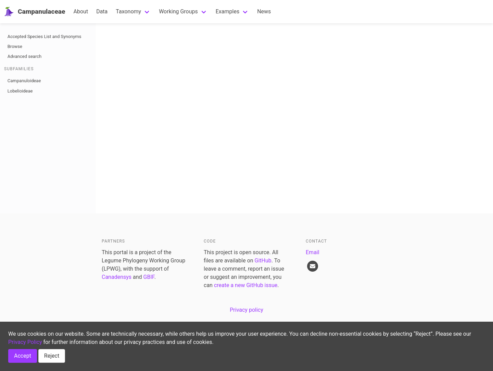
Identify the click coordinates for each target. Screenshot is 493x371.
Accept (22, 356)
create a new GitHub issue (245, 285)
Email (312, 252)
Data (102, 11)
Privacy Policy (25, 342)
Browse (15, 46)
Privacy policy (246, 310)
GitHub (263, 260)
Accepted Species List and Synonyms (44, 36)
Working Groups (178, 11)
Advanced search (24, 56)
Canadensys (116, 277)
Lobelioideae (20, 91)
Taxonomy (128, 11)
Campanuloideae (24, 80)
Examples (227, 11)
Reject (51, 356)
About (81, 11)
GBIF (148, 277)
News (264, 11)
